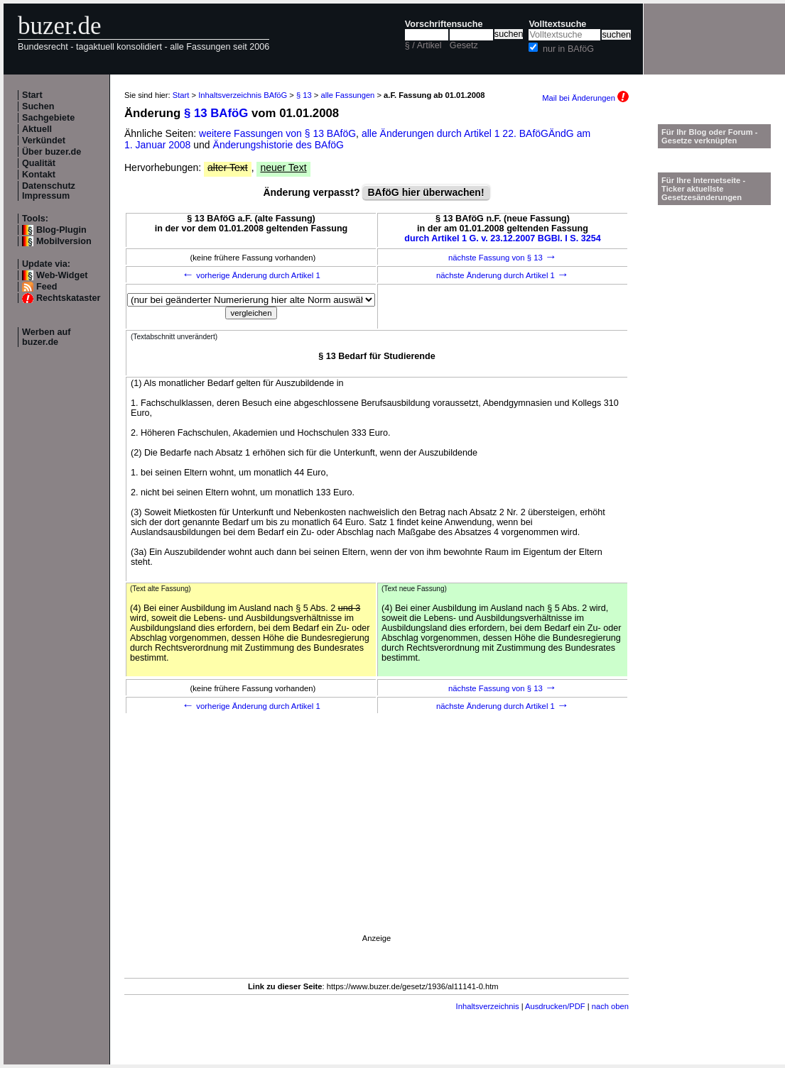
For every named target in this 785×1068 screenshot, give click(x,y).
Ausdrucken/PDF (555, 1006)
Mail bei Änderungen (585, 98)
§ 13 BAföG (216, 113)
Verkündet (43, 140)
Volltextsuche (557, 24)
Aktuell (37, 129)
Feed (46, 287)
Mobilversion (64, 241)
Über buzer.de (51, 152)
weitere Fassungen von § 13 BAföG (277, 133)
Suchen (38, 106)
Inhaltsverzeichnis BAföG (242, 95)
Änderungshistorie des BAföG (278, 144)
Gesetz (464, 45)
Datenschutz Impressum (48, 191)
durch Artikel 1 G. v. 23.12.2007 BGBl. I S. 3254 (502, 238)
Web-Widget (61, 275)
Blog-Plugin (61, 230)
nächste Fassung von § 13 (502, 257)
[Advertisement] (376, 843)
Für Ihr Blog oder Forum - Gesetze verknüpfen (709, 136)
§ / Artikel (423, 45)
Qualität (38, 163)
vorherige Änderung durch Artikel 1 (251, 275)
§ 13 (304, 95)
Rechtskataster (68, 298)
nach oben (610, 1006)
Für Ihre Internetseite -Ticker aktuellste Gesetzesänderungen (703, 189)
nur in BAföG (568, 49)
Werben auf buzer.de (46, 337)
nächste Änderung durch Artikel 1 (502, 275)
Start (32, 95)
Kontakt (38, 175)
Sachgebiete (48, 118)
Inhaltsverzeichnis (487, 1006)
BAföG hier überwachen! (425, 192)
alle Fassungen (347, 95)
